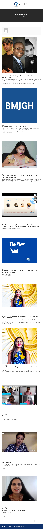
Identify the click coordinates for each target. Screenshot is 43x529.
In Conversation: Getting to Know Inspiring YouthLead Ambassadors (20, 76)
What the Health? (7, 416)
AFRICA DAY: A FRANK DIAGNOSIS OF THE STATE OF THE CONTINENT (20, 317)
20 (30, 521)
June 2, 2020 (4, 269)
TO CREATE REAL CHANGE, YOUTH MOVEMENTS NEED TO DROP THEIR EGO (21, 176)
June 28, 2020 (5, 74)
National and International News (7, 184)
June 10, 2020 (5, 223)
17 (25, 521)
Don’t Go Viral (6, 462)
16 (23, 521)
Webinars (4, 229)
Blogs (3, 85)
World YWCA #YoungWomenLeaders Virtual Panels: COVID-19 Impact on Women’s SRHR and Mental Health (20, 225)
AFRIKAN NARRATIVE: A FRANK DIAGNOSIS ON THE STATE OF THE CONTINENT (20, 271)
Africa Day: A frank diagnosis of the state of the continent (21, 367)
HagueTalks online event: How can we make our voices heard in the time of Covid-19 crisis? (20, 509)
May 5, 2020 (4, 461)
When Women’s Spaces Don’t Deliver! (14, 126)
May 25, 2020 (4, 365)
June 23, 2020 (5, 174)
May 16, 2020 (4, 414)
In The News (4, 375)
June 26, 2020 (5, 125)
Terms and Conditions (20, 526)
